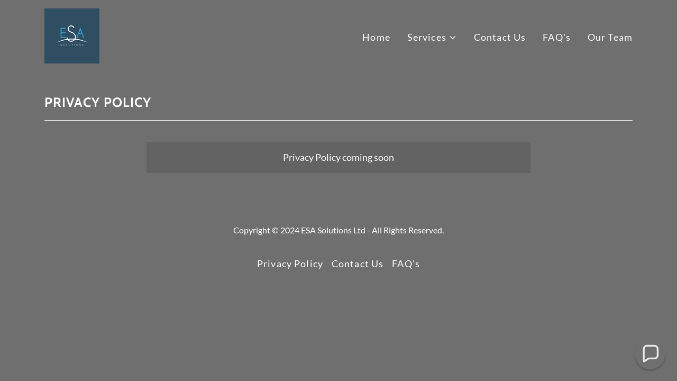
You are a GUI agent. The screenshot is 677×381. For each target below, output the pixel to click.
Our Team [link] (610, 37)
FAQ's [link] (557, 37)
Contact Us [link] (500, 37)
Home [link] (376, 37)
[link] (71, 35)
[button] (432, 37)
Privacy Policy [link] (290, 263)
